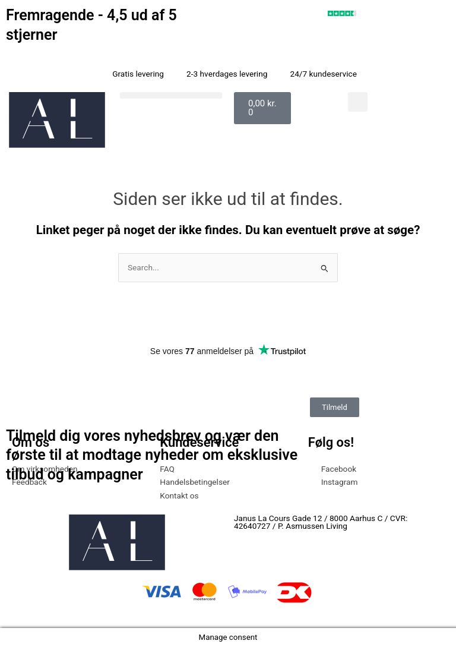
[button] (171, 95)
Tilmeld (334, 407)
